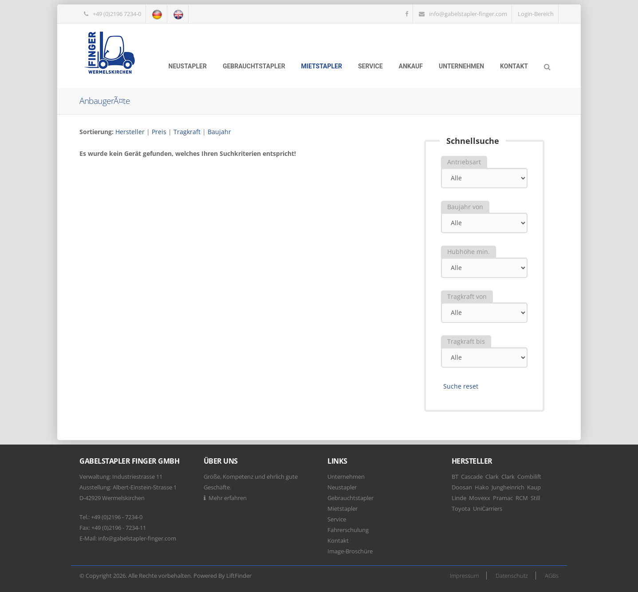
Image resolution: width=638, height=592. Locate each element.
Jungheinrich (508, 487)
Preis (159, 131)
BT (455, 477)
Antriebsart (464, 162)
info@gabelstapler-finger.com (468, 14)
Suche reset (460, 386)
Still (535, 498)
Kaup (534, 487)
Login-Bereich (536, 14)
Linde (459, 498)
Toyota (461, 509)
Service (370, 66)
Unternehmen (461, 66)
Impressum (464, 576)
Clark (492, 477)
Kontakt (514, 66)
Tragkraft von (467, 296)
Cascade (472, 477)
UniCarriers (487, 509)
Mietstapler (321, 66)
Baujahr (219, 131)
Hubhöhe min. (468, 251)
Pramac (503, 498)
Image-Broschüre (350, 551)
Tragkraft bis (466, 341)
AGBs (552, 576)
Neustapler (188, 66)
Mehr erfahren (228, 498)
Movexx (479, 498)
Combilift (529, 477)
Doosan (462, 487)
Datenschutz (512, 576)
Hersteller (130, 131)
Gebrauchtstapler (254, 66)
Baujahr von (465, 207)
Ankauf (411, 66)
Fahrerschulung (348, 530)
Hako (482, 487)
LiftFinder (239, 576)
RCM (522, 498)
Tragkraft (187, 131)
